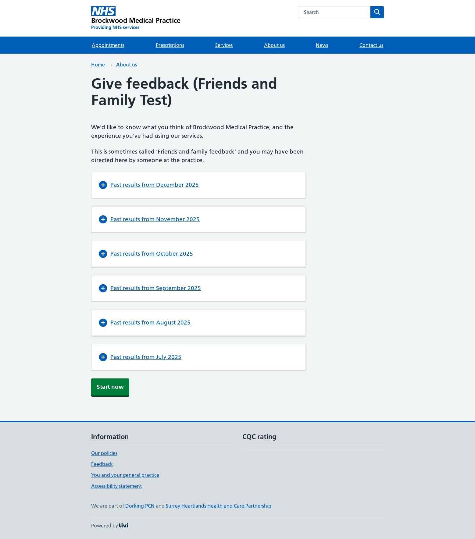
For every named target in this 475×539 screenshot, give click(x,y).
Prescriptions (170, 45)
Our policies (104, 453)
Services (224, 45)
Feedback (102, 464)
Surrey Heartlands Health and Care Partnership (218, 506)
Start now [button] (110, 386)
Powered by (109, 526)
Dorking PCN (140, 506)
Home (98, 65)
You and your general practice (125, 475)
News (322, 45)
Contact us (371, 45)
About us (274, 45)
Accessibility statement (116, 486)
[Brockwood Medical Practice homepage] (135, 18)
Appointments (108, 45)
